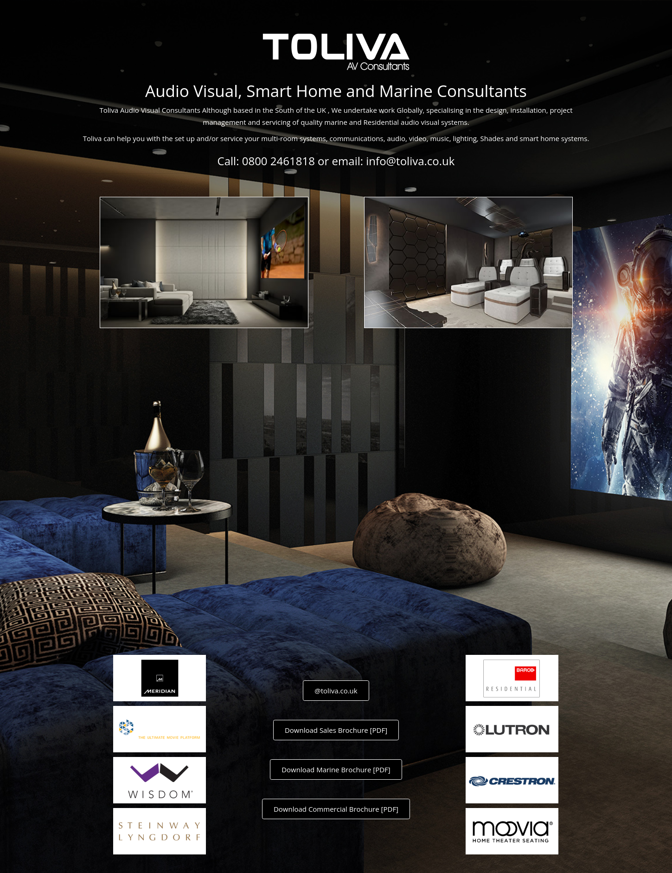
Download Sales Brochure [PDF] (336, 730)
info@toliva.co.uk (410, 160)
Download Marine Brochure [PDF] (336, 769)
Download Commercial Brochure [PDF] (336, 809)
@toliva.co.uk (335, 690)
